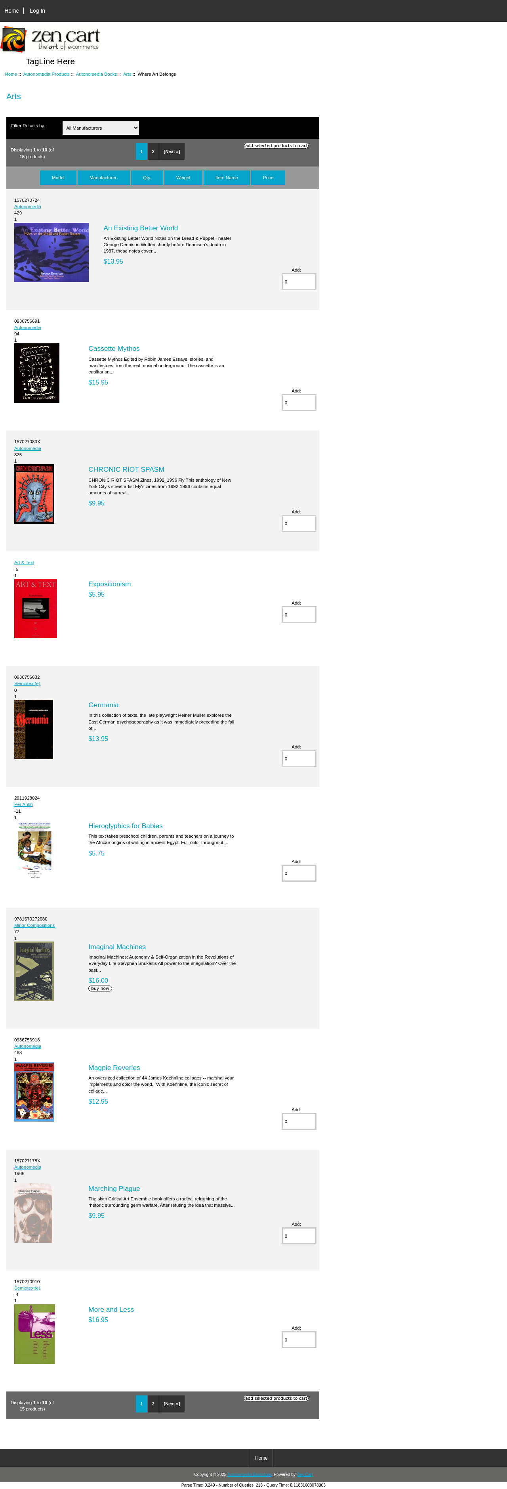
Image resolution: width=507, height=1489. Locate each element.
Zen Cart (305, 1474)
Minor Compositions (34, 925)
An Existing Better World (140, 228)
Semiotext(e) (27, 683)
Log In (37, 11)
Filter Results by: (28, 125)
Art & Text (24, 562)
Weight (183, 177)
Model (58, 177)
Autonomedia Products (46, 74)
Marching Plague (114, 1188)
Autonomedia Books (96, 74)
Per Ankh (23, 804)
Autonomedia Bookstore (249, 1474)
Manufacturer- (104, 177)
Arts (127, 74)
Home (11, 11)
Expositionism (109, 584)
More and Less (111, 1309)
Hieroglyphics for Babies (125, 826)
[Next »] (172, 151)
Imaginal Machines (117, 947)
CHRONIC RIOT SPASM (126, 469)
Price (268, 177)
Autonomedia (27, 206)
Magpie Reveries (114, 1068)
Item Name (226, 177)
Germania (103, 705)
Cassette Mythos (114, 348)
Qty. (147, 177)
